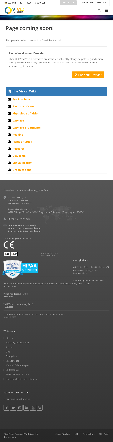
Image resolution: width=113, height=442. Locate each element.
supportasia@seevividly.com (27, 231)
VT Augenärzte (12, 360)
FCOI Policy (104, 434)
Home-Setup (68, 2)
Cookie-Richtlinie (62, 434)
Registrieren (88, 2)
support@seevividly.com (29, 228)
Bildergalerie (11, 356)
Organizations (22, 170)
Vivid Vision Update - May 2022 (18, 304)
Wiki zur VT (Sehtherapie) (17, 365)
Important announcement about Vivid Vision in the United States (34, 314)
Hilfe (21, 3)
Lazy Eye (18, 120)
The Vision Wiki (22, 91)
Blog (29, 3)
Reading (18, 134)
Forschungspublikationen (17, 342)
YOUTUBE (40, 2)
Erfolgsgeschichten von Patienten (21, 379)
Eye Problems (21, 99)
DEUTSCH (10, 3)
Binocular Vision (23, 106)
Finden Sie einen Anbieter (18, 374)
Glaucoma (19, 155)
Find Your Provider (88, 75)
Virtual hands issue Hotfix (16, 293)
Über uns (10, 338)
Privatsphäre (89, 434)
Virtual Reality (22, 163)
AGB (76, 434)
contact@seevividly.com (29, 225)
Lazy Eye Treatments (27, 127)
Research (19, 148)
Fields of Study (22, 141)
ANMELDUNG (102, 2)
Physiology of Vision (26, 113)
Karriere (9, 347)
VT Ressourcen (13, 369)
